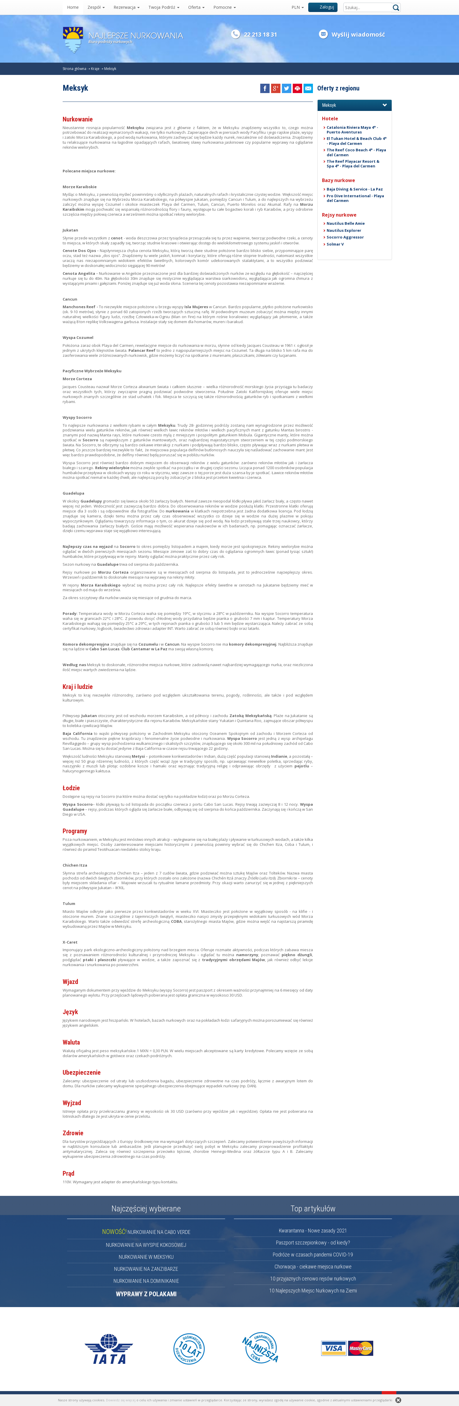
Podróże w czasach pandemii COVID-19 (313, 1254)
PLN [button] (298, 7)
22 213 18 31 (260, 34)
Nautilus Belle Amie (346, 223)
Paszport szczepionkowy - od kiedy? (313, 1242)
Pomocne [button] (224, 7)
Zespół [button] (96, 7)
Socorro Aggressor (345, 237)
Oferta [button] (196, 7)
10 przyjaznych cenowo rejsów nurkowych (313, 1278)
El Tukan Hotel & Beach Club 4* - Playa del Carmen (357, 141)
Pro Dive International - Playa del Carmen (355, 198)
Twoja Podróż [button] (163, 7)
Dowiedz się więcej (121, 1400)
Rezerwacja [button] (127, 7)
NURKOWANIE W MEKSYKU (146, 1257)
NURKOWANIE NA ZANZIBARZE (146, 1269)
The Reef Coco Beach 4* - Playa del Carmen (356, 152)
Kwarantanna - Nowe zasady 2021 (313, 1230)
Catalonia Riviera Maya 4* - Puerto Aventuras (352, 130)
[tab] (355, 105)
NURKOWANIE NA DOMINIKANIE (146, 1281)
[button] (355, 105)
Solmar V (335, 244)
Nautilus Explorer (344, 230)
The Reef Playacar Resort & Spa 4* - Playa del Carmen (353, 164)
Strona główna (74, 68)
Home (73, 7)
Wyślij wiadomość (358, 34)
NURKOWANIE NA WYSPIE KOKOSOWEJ (146, 1245)
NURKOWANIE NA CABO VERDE (146, 1232)
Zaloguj (323, 7)
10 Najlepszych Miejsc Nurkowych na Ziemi (313, 1290)
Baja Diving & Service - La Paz (355, 189)
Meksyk (110, 68)
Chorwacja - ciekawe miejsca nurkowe (313, 1266)
